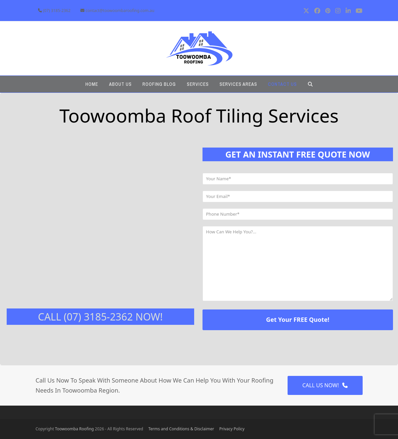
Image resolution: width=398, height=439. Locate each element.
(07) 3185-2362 (57, 10)
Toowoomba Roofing (74, 429)
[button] (310, 84)
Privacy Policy (232, 429)
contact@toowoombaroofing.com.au (120, 10)
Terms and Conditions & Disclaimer (183, 429)
